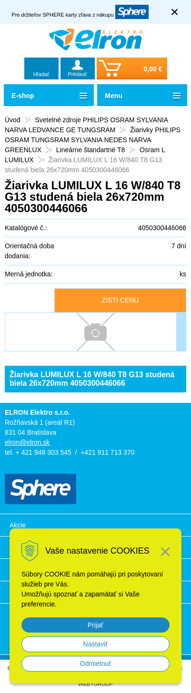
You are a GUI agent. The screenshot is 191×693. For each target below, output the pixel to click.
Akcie (18, 525)
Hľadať (41, 74)
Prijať (95, 625)
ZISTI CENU (120, 300)
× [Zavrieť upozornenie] (175, 12)
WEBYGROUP (95, 684)
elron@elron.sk (27, 442)
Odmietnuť (95, 663)
